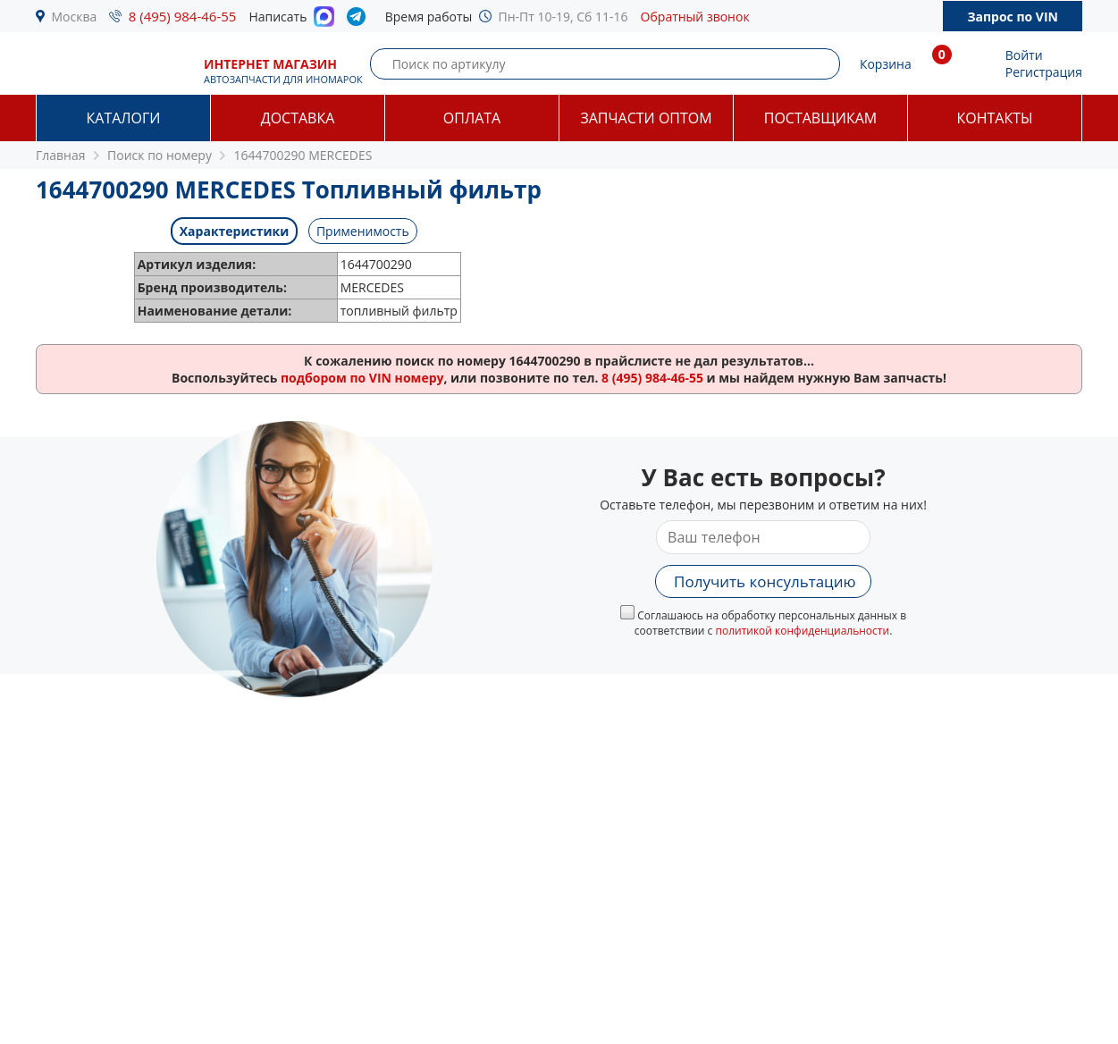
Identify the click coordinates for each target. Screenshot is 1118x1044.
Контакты (994, 118)
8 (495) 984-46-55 (183, 16)
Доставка (298, 118)
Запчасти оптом (645, 118)
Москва (74, 16)
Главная (61, 155)
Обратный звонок (695, 16)
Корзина (886, 63)
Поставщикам (820, 118)
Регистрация (1043, 71)
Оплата (471, 118)
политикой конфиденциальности (802, 630)
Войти (1024, 54)
